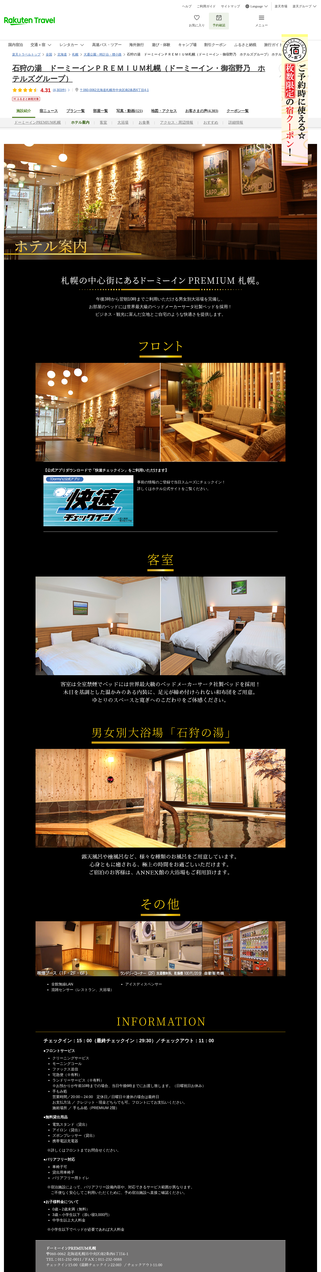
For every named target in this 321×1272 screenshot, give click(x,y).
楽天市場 (281, 6)
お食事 (144, 122)
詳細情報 (235, 122)
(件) (61, 90)
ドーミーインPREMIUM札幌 (37, 122)
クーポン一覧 (238, 111)
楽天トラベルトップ (26, 54)
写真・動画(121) (129, 111)
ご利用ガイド (206, 6)
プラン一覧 (75, 111)
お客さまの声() (201, 111)
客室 (103, 122)
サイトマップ (230, 6)
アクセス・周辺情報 (176, 122)
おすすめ (210, 122)
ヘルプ (187, 6)
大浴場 (122, 122)
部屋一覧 (100, 111)
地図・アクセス (164, 111)
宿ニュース (48, 111)
